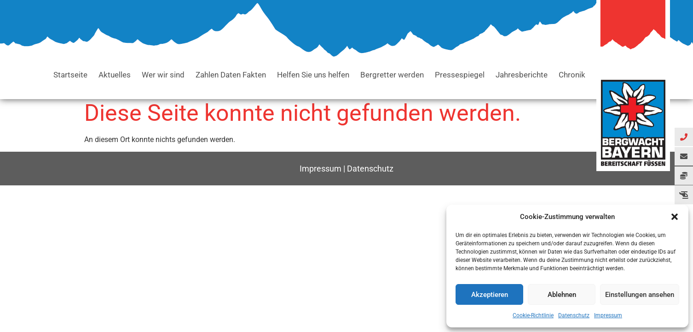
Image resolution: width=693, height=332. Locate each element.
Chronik (572, 74)
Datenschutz (573, 315)
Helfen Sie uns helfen (313, 74)
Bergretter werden (392, 74)
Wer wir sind (163, 74)
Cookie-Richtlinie (533, 315)
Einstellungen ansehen (639, 294)
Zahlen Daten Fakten (231, 74)
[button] (674, 216)
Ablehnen (562, 294)
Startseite (70, 74)
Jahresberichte (522, 74)
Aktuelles (114, 74)
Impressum (608, 315)
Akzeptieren (489, 294)
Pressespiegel (460, 74)
